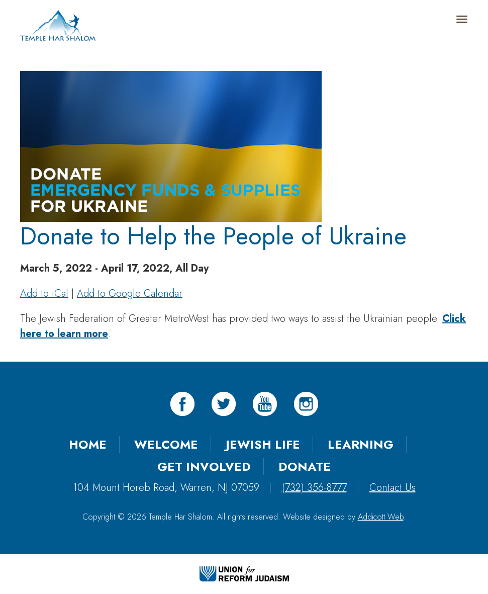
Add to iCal (44, 293)
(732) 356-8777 (314, 487)
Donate (304, 466)
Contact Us (392, 487)
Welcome (166, 444)
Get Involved (204, 466)
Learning (361, 444)
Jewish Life (263, 444)
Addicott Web (381, 517)
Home (88, 444)
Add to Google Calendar (129, 293)
